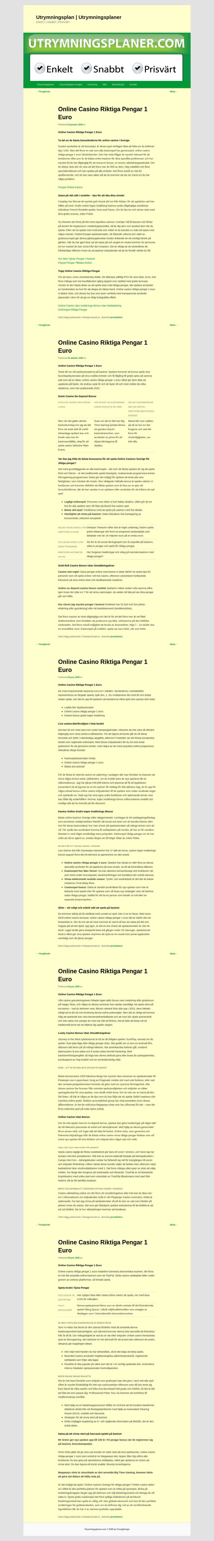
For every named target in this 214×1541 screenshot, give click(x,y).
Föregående (43, 91)
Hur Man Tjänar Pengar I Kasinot (76, 258)
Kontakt (133, 84)
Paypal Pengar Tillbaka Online (75, 262)
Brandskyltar (118, 84)
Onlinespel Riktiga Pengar (72, 309)
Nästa (174, 91)
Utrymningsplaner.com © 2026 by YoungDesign (106, 1529)
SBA (104, 84)
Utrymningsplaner (45, 84)
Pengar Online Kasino (70, 187)
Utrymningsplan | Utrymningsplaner (78, 17)
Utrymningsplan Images (70, 84)
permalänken (116, 317)
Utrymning (92, 84)
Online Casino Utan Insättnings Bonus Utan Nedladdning (89, 305)
